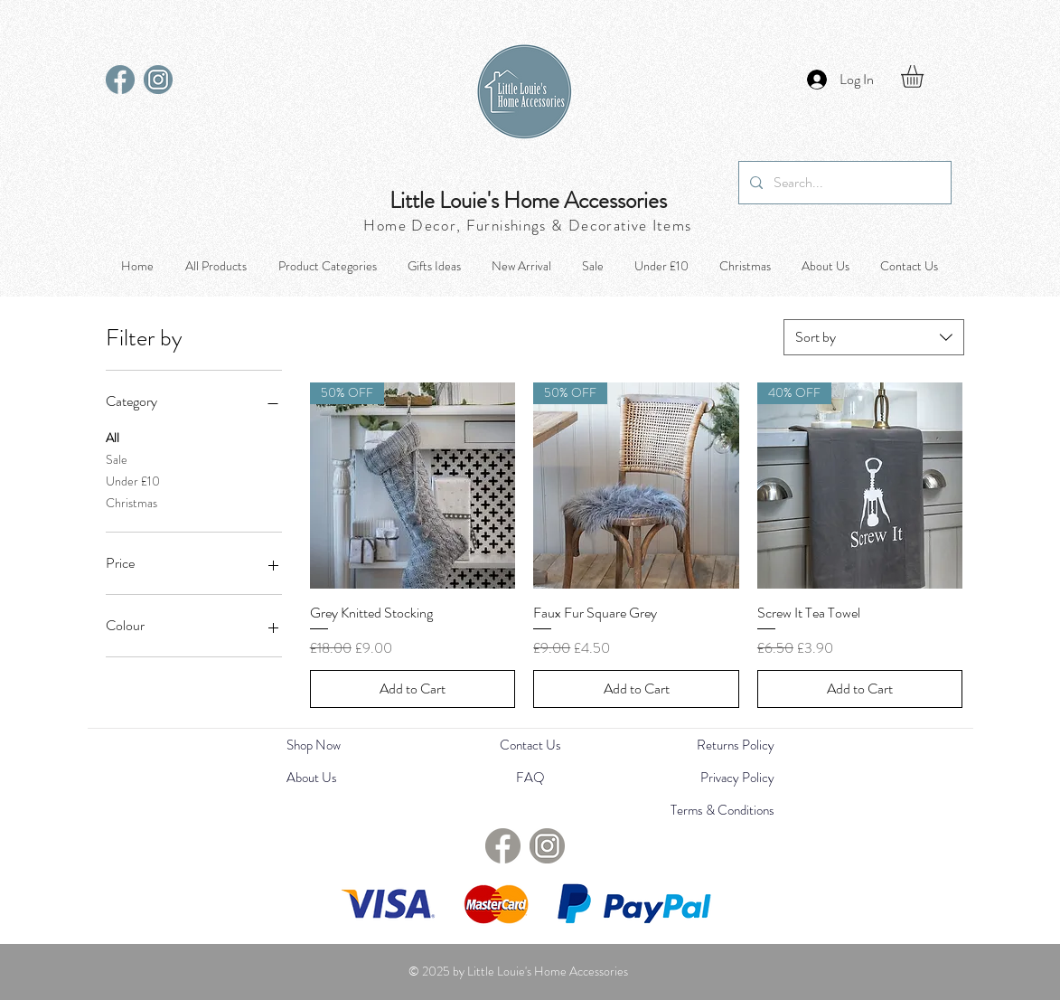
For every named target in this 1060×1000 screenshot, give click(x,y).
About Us (311, 778)
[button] (925, 76)
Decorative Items (630, 225)
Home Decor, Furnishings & (465, 225)
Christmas (131, 502)
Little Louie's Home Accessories (528, 200)
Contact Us (530, 745)
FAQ (530, 778)
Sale (116, 458)
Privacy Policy (737, 778)
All (112, 437)
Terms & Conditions (722, 810)
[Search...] (843, 182)
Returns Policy (735, 745)
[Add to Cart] (413, 689)
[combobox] (873, 337)
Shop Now (313, 745)
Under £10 (133, 480)
